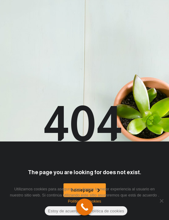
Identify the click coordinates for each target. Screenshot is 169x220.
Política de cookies (107, 211)
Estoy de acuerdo (64, 211)
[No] (161, 201)
